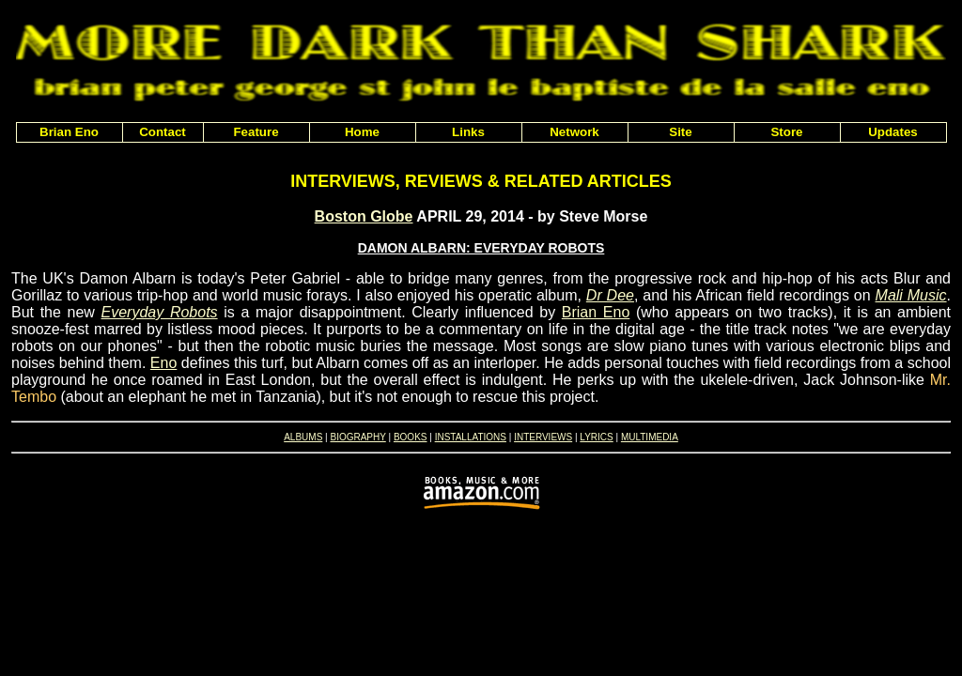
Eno (163, 363)
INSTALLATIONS (470, 437)
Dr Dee (610, 295)
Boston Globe (364, 216)
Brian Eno (595, 312)
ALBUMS (303, 437)
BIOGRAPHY (357, 437)
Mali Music (911, 295)
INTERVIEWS (543, 437)
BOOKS (410, 437)
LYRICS (596, 437)
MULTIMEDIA (649, 437)
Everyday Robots (159, 312)
